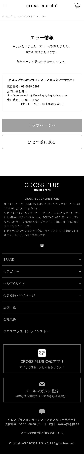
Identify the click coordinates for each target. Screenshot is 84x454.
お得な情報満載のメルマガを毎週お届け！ (42, 393)
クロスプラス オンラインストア (18, 16)
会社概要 (9, 319)
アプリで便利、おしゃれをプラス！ (42, 364)
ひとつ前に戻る (42, 142)
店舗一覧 (9, 307)
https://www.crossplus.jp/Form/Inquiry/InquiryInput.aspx (37, 95)
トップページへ (42, 125)
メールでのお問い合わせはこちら (42, 432)
